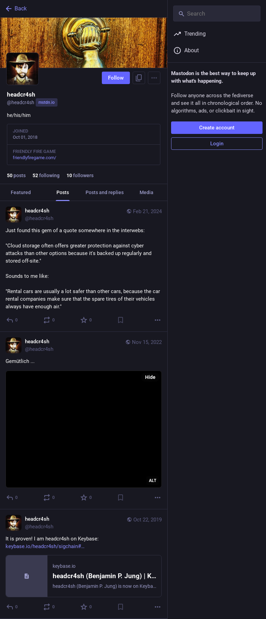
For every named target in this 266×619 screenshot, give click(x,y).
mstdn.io (46, 102)
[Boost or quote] (49, 320)
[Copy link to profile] (139, 78)
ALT (152, 480)
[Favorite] (86, 320)
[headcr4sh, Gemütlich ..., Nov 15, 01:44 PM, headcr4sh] (83, 420)
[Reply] (12, 320)
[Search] (216, 13)
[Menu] (154, 78)
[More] (157, 320)
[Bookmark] (120, 320)
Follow (116, 78)
